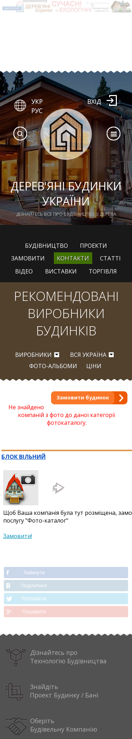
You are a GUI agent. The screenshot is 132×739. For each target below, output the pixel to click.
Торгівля (103, 271)
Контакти (73, 258)
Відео (24, 271)
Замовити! (17, 536)
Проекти (93, 245)
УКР (37, 101)
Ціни (93, 366)
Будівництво (46, 245)
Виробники (33, 355)
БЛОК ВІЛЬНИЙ (23, 457)
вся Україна (88, 355)
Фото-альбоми (53, 366)
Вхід (94, 101)
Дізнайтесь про (56, 658)
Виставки (61, 271)
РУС (37, 110)
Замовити (28, 258)
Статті (110, 258)
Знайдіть (52, 692)
